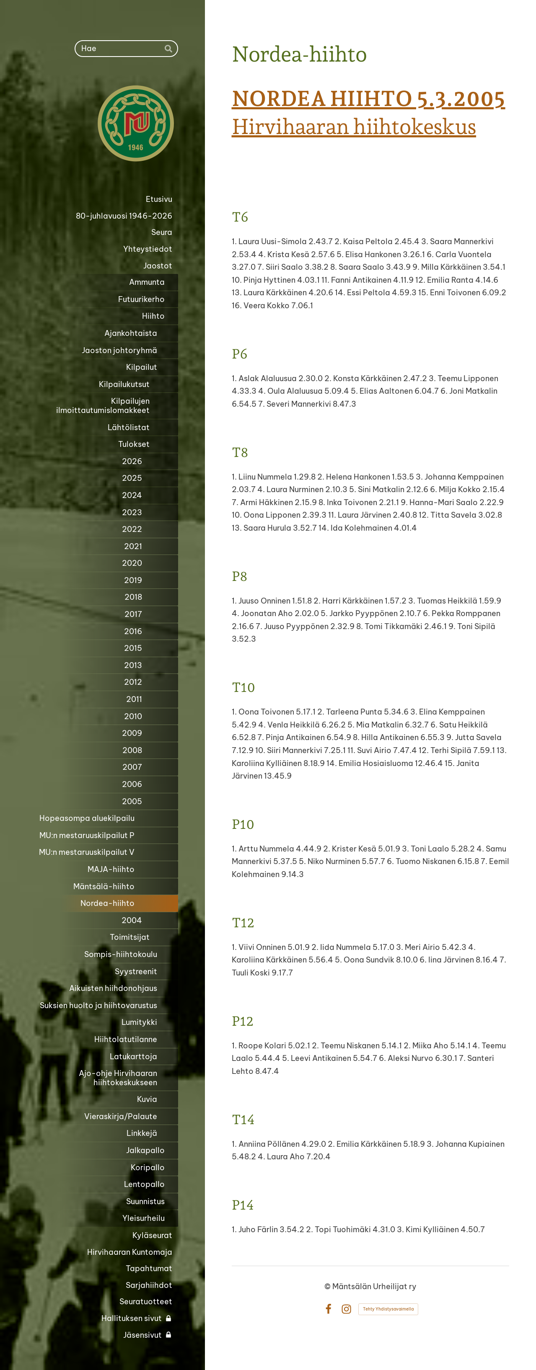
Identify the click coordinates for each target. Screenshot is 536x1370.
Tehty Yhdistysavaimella (388, 1309)
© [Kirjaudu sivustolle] (328, 1286)
